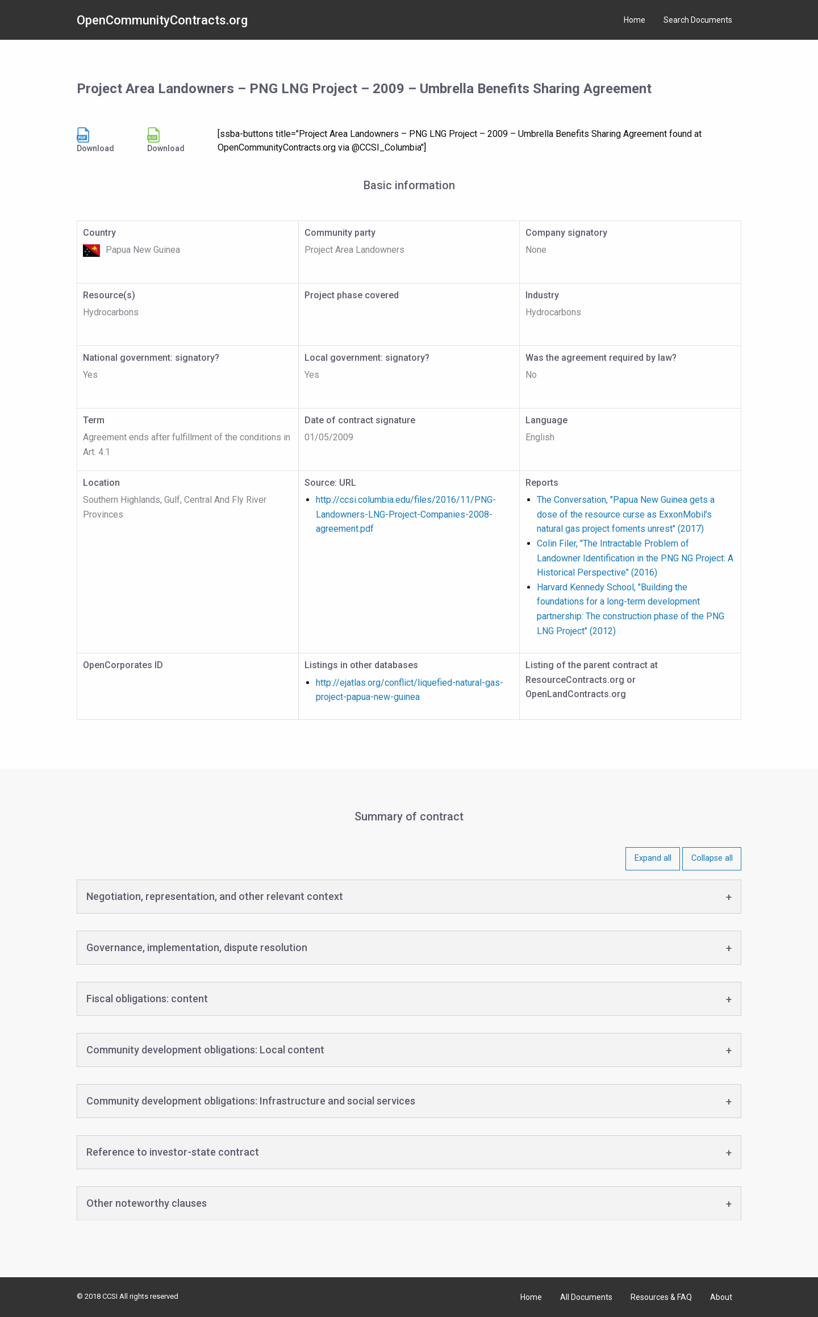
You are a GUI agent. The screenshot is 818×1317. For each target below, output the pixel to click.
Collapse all (712, 858)
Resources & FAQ (661, 1297)
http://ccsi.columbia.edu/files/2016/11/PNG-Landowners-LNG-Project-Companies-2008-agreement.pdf (406, 514)
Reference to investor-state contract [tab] (172, 1152)
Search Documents (697, 19)
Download (95, 140)
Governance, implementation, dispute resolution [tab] (196, 947)
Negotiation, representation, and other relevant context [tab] (214, 896)
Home (634, 19)
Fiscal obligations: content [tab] (147, 999)
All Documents (586, 1297)
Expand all (653, 858)
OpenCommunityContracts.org (162, 20)
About (721, 1297)
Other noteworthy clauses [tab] (146, 1203)
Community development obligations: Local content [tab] (205, 1050)
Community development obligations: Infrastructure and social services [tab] (250, 1101)
